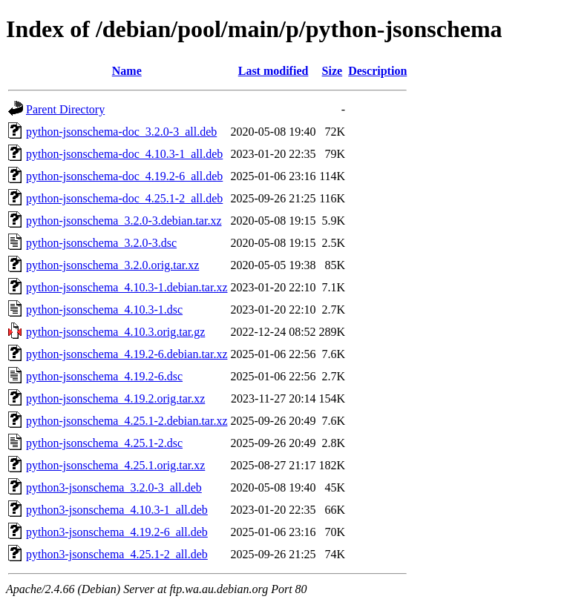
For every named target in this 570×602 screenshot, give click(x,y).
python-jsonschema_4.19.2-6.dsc (104, 376)
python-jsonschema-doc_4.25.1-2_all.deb (124, 198)
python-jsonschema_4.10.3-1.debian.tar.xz (127, 287)
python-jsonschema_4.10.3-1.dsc (104, 309)
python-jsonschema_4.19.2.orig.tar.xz (115, 398)
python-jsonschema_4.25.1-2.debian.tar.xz (127, 420)
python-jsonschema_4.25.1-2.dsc (104, 443)
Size (332, 70)
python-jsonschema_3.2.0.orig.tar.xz (112, 265)
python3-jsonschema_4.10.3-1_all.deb (117, 509)
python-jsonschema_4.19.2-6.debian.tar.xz (127, 354)
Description (377, 70)
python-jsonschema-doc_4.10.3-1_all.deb (124, 154)
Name (127, 70)
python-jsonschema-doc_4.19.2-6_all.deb (124, 176)
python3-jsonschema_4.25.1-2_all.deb (117, 554)
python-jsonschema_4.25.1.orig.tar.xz (115, 465)
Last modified (273, 70)
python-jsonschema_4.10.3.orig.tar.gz (115, 331)
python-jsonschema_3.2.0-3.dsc (101, 242)
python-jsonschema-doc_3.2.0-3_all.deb (121, 131)
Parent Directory (65, 109)
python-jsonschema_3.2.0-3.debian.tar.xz (124, 220)
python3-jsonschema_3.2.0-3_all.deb (114, 487)
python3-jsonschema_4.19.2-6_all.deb (117, 532)
